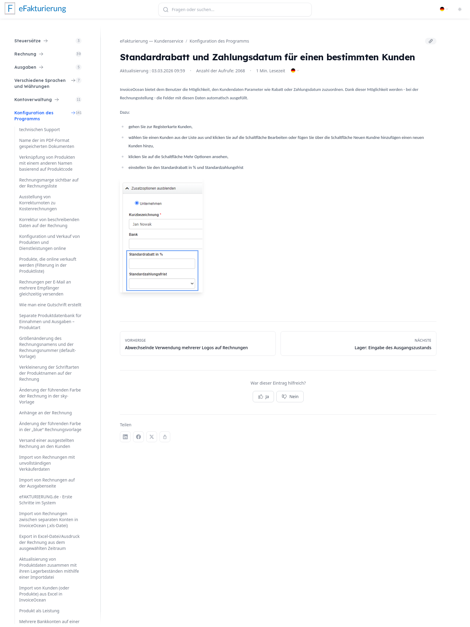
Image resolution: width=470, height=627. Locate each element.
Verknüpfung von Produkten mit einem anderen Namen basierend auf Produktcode (47, 163)
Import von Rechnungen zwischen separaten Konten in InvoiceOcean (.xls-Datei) (48, 519)
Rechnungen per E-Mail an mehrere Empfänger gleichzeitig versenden (45, 288)
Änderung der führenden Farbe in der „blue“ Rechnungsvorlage (50, 426)
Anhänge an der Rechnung (45, 413)
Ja (263, 397)
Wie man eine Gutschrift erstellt (50, 305)
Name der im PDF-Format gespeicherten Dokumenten (46, 143)
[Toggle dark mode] (459, 9)
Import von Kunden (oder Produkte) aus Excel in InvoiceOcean (44, 594)
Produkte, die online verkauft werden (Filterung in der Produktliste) (47, 265)
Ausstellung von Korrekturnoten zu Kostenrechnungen (38, 203)
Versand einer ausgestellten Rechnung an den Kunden (46, 443)
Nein (290, 397)
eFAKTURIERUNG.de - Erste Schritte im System (45, 500)
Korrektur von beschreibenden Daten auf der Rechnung (49, 222)
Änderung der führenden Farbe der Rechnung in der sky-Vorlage (50, 396)
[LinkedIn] (125, 436)
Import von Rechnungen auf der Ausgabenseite (47, 483)
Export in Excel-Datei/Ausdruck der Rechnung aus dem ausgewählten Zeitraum (49, 542)
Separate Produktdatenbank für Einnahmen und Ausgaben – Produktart (50, 321)
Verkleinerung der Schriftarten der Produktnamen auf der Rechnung (49, 373)
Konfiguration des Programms (219, 41)
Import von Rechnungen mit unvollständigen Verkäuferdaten (47, 463)
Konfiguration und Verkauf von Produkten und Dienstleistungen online (49, 242)
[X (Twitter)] (151, 436)
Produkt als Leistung (39, 611)
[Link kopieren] (430, 41)
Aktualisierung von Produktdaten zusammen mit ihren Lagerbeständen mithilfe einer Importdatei (49, 568)
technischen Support (39, 129)
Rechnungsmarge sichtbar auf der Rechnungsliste (49, 183)
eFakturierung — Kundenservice (151, 41)
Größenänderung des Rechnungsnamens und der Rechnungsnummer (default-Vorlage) (47, 347)
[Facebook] (138, 436)
